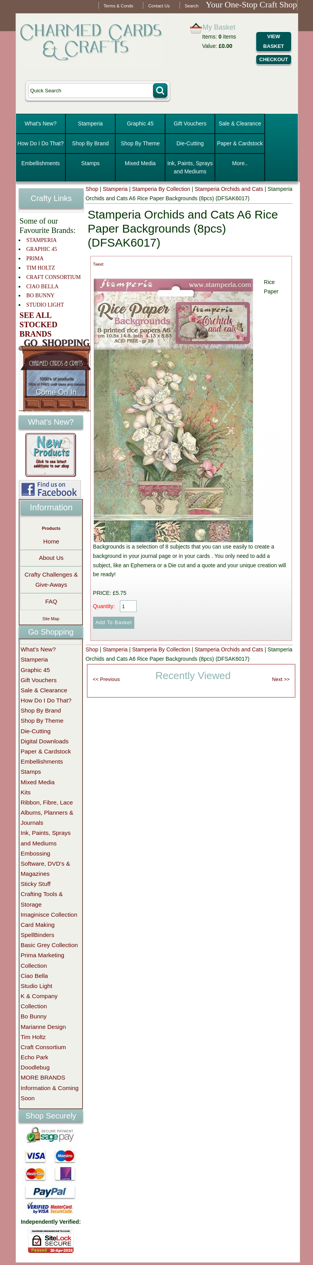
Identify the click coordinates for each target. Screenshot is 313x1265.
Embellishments (40, 163)
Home (51, 541)
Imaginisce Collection (49, 914)
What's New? (40, 123)
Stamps (90, 163)
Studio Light (36, 986)
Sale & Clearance (240, 123)
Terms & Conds (118, 6)
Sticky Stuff (36, 883)
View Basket (273, 41)
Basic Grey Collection (49, 945)
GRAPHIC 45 (41, 249)
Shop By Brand (90, 143)
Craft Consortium (43, 1047)
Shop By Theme (140, 143)
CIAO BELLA (42, 286)
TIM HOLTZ (40, 268)
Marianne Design (43, 1026)
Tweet (98, 264)
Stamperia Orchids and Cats (229, 189)
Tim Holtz (33, 1037)
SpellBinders (37, 935)
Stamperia (90, 123)
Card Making (38, 924)
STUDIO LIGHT (45, 305)
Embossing (35, 853)
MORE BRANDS (43, 1077)
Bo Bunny (34, 1016)
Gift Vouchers (190, 123)
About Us (51, 557)
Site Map (50, 618)
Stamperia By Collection (161, 189)
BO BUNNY (40, 295)
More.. (240, 163)
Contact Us (159, 6)
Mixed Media (140, 163)
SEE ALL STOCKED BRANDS (38, 324)
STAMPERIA (41, 240)
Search (191, 6)
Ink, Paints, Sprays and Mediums (190, 167)
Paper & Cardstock (240, 143)
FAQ (51, 601)
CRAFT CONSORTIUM (53, 277)
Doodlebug (35, 1067)
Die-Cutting (190, 143)
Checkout (273, 59)
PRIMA (34, 258)
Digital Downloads (45, 741)
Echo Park (34, 1057)
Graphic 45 (140, 123)
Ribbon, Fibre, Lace (47, 802)
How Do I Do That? (41, 143)
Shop (92, 189)
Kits (26, 792)
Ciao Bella (34, 975)
